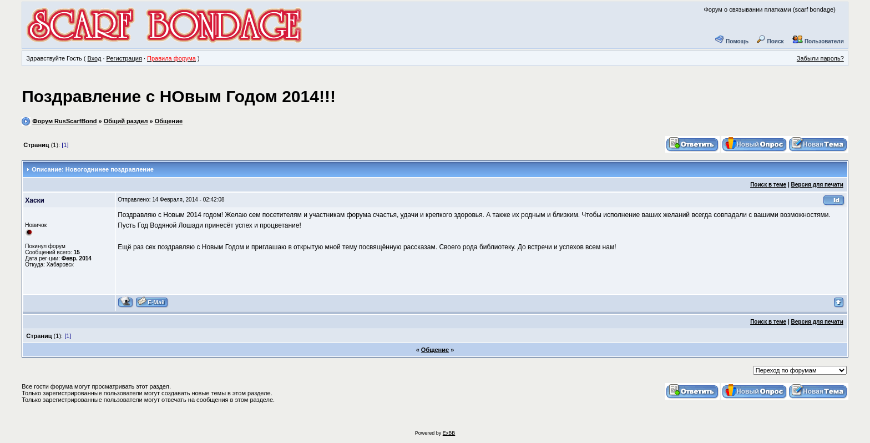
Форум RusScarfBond (64, 121)
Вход (94, 58)
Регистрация (124, 58)
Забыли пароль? (820, 58)
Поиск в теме (768, 185)
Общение (169, 121)
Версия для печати (817, 185)
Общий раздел (126, 121)
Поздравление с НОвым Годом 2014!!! (179, 96)
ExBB (449, 433)
